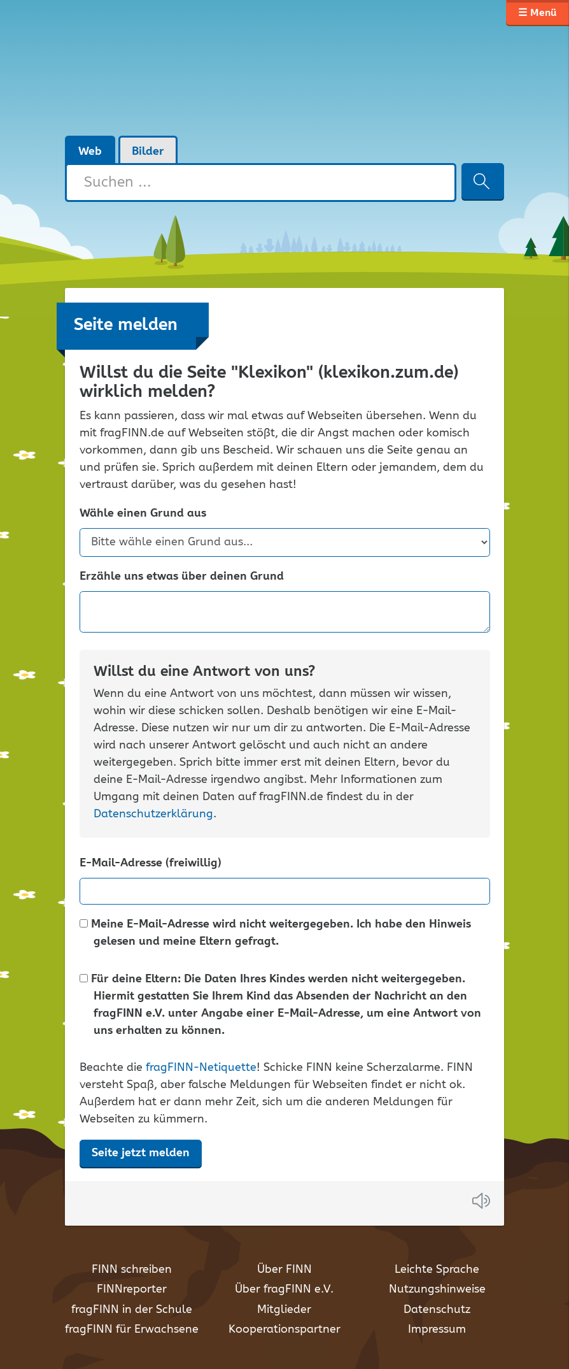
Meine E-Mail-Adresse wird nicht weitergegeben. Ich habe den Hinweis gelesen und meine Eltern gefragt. (275, 933)
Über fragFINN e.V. (284, 1289)
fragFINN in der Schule (131, 1310)
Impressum (437, 1329)
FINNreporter (132, 1289)
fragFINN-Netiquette (201, 1068)
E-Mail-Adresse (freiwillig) (150, 863)
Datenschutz (437, 1310)
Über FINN (284, 1270)
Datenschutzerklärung (153, 814)
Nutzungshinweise (437, 1289)
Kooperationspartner (284, 1329)
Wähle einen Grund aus (143, 513)
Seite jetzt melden (141, 1153)
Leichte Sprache (437, 1270)
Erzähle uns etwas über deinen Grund (182, 576)
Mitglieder (284, 1310)
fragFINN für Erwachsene (132, 1329)
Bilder (148, 152)
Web (90, 152)
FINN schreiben (132, 1270)
